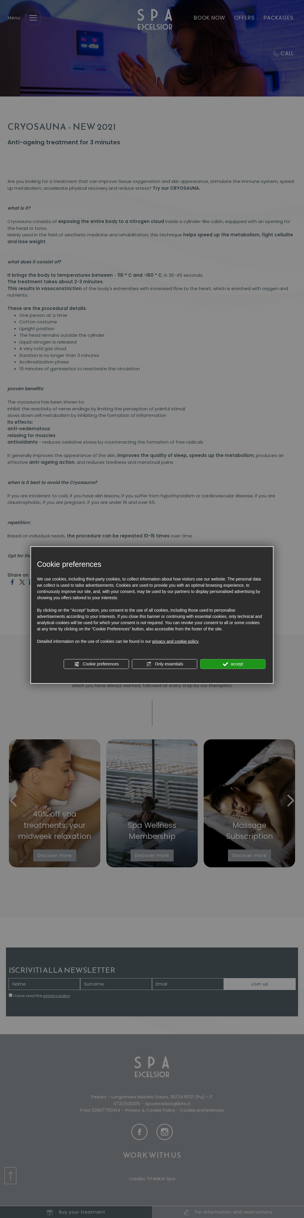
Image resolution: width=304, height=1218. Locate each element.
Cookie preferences (96, 664)
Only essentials (164, 664)
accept (233, 664)
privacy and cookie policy (175, 641)
